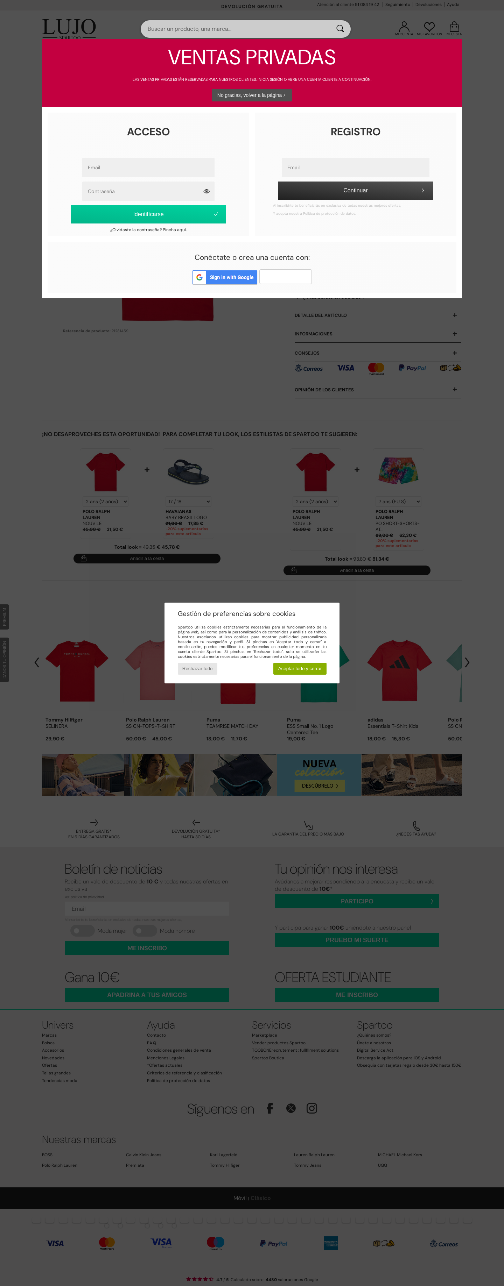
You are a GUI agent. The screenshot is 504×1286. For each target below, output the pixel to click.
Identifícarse (176, 214)
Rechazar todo (197, 668)
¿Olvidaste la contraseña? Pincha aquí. (148, 230)
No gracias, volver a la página (252, 95)
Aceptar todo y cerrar (300, 668)
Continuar (384, 190)
